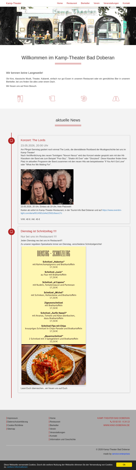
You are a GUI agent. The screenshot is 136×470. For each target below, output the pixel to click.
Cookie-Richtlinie (15, 425)
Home (60, 3)
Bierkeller (85, 3)
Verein (97, 3)
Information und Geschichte (63, 439)
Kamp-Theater (13, 3)
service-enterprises (121, 454)
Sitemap (11, 429)
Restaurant (72, 3)
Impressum (12, 418)
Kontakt (126, 3)
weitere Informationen (17, 467)
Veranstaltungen (111, 3)
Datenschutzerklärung (17, 422)
